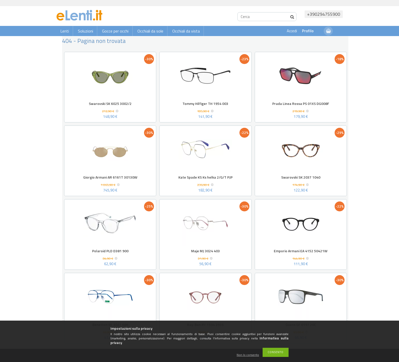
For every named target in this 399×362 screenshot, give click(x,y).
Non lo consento (248, 355)
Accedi (292, 31)
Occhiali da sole (150, 31)
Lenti (64, 31)
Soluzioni (85, 31)
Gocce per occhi (115, 31)
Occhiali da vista (186, 31)
